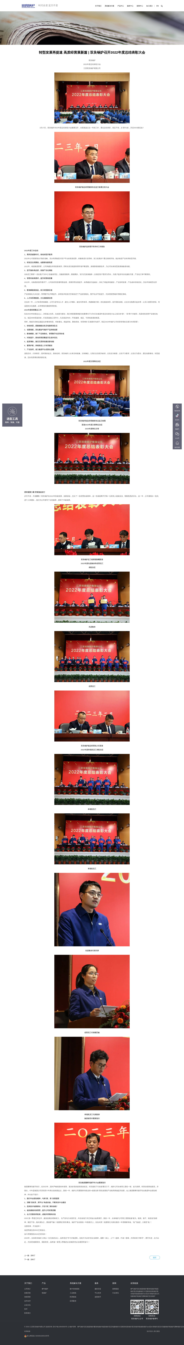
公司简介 (27, 1289)
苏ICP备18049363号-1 (61, 1327)
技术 (25, 1309)
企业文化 (27, 1305)
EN (157, 6)
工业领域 (73, 1293)
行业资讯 (115, 1293)
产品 (44, 1283)
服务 (96, 1283)
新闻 (114, 1283)
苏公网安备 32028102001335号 (36, 1336)
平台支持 (98, 1293)
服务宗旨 (98, 1289)
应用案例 (73, 1301)
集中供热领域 (74, 1289)
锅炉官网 (72, 1327)
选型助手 (98, 1297)
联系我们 (27, 1313)
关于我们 (28, 1283)
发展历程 (27, 1293)
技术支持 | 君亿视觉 (153, 1331)
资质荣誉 (27, 1297)
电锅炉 (44, 1293)
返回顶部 (177, 447)
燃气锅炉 (45, 1289)
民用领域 (73, 1297)
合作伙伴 (27, 1301)
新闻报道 (115, 1289)
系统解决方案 (75, 1283)
